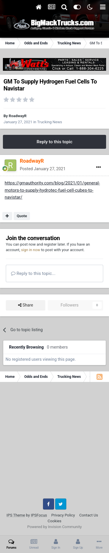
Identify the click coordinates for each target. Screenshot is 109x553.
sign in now (30, 250)
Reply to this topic (54, 141)
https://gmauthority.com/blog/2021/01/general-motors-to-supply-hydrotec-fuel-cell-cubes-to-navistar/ (52, 190)
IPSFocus (39, 515)
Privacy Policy (63, 515)
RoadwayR (17, 116)
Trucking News (49, 122)
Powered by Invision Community (54, 527)
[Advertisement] (54, 442)
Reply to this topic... (33, 273)
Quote (22, 216)
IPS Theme (16, 515)
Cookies (54, 521)
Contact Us (88, 515)
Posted (42, 168)
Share (25, 305)
